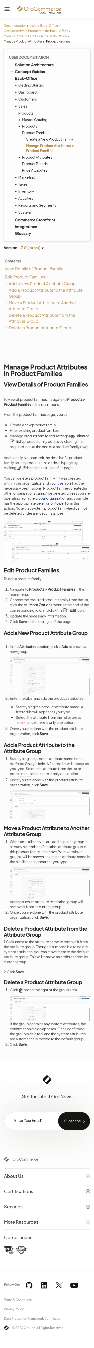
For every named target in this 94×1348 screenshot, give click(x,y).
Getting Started (30, 85)
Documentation (15, 26)
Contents (13, 261)
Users (33, 26)
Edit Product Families (25, 276)
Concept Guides (27, 71)
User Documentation (29, 57)
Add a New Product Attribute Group (42, 283)
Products (24, 113)
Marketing (25, 177)
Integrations (23, 226)
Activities (24, 198)
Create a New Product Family (49, 139)
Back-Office (49, 26)
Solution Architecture (32, 64)
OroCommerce (25, 1159)
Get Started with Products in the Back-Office (36, 31)
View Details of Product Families (35, 268)
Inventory (25, 191)
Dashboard (26, 92)
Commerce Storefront (32, 219)
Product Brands (35, 163)
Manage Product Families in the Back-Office (35, 36)
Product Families (34, 132)
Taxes (22, 184)
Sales (21, 106)
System (23, 212)
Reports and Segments (36, 205)
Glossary (23, 233)
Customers (26, 99)
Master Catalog (33, 119)
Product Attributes (36, 157)
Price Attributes (34, 170)
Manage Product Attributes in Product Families (50, 148)
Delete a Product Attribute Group (40, 327)
